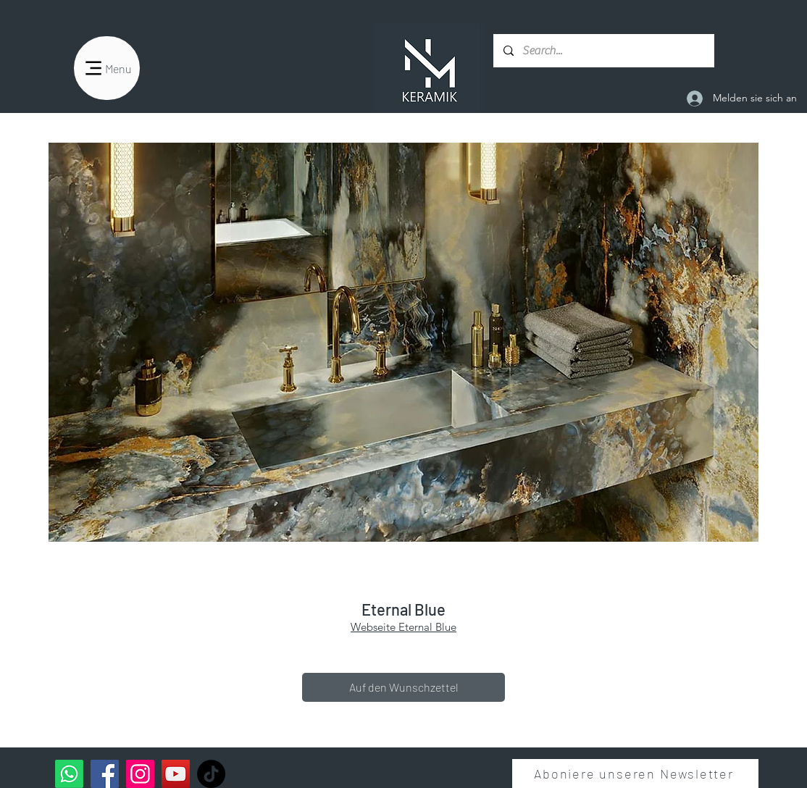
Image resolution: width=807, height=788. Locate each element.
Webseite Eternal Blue (403, 627)
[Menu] (106, 68)
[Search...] (603, 50)
